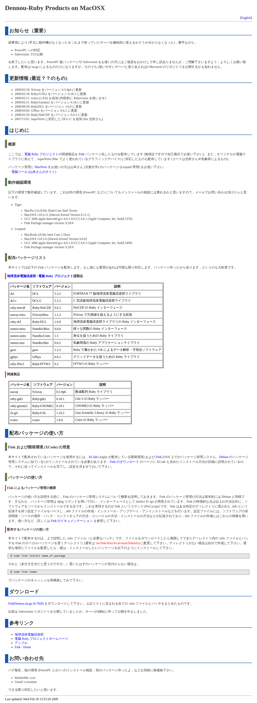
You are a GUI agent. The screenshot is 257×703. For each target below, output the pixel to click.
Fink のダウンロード (124, 461)
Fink (82, 154)
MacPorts (41, 167)
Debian (223, 457)
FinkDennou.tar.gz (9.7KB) (26, 603)
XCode (93, 457)
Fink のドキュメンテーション (72, 520)
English (246, 17)
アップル (21, 643)
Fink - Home (23, 647)
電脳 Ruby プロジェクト (41, 154)
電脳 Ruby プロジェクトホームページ (41, 638)
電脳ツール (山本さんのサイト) (33, 171)
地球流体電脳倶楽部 (21, 276)
